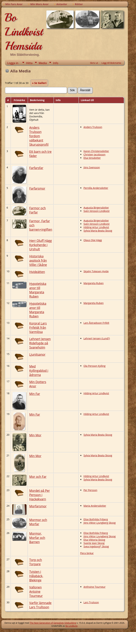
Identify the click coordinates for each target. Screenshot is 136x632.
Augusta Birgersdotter (96, 207)
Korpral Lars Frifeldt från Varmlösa (38, 327)
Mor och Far (37, 476)
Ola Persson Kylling (94, 366)
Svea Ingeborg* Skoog (96, 546)
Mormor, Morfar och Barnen (37, 537)
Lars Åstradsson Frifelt (96, 322)
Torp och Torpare (35, 562)
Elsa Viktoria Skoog (94, 539)
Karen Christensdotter (96, 151)
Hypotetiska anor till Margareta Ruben (37, 289)
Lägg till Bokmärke (111, 62)
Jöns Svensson (91, 167)
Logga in (12, 63)
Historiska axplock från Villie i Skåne (38, 260)
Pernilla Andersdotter (95, 188)
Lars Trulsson (91, 602)
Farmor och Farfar (37, 210)
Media (43, 63)
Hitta (29, 63)
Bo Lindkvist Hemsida (24, 31)
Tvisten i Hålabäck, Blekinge (36, 576)
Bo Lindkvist (71, 625)
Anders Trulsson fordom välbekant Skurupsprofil (39, 136)
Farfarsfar (36, 168)
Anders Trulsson (92, 127)
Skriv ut (94, 62)
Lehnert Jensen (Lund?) (96, 338)
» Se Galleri (39, 83)
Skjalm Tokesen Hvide (96, 271)
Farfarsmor (37, 188)
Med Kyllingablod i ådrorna (38, 370)
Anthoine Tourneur (94, 586)
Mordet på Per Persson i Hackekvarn (39, 494)
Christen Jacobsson (94, 154)
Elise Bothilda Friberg (95, 519)
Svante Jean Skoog (93, 543)
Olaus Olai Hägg (92, 240)
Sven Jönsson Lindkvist (96, 211)
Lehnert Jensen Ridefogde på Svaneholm (40, 343)
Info (55, 63)
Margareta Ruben (93, 283)
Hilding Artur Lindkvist (96, 227)
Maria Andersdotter (94, 505)
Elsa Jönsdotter (92, 158)
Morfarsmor (37, 506)
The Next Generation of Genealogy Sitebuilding (53, 622)
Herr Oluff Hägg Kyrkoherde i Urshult (40, 244)
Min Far (34, 394)
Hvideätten (37, 272)
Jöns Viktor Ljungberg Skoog (99, 522)
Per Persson (90, 490)
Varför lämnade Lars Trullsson (40, 605)
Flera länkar (87, 553)
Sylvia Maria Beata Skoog (97, 230)
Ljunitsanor (37, 354)
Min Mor (35, 435)
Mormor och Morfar (38, 522)
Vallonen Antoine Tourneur (36, 591)
